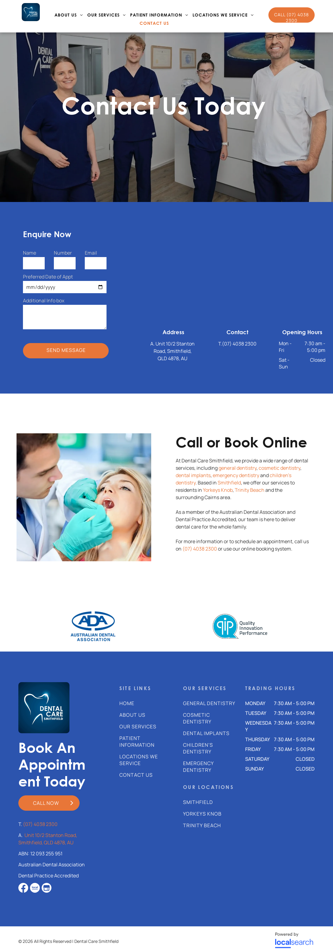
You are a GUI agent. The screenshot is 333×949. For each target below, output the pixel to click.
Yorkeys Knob (218, 490)
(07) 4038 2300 (239, 343)
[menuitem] (68, 15)
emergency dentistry (236, 475)
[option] (93, 626)
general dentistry (237, 468)
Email (91, 252)
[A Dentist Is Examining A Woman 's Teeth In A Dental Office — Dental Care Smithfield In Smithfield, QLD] (84, 497)
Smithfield (229, 482)
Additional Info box (43, 300)
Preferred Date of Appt (48, 276)
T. (220, 343)
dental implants (193, 475)
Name (29, 252)
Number (63, 252)
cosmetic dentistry (279, 468)
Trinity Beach (249, 490)
